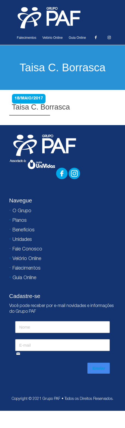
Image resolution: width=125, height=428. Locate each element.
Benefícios (24, 230)
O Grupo (22, 211)
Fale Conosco (27, 249)
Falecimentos (26, 38)
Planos (20, 220)
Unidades (22, 239)
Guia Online (77, 38)
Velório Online (52, 38)
